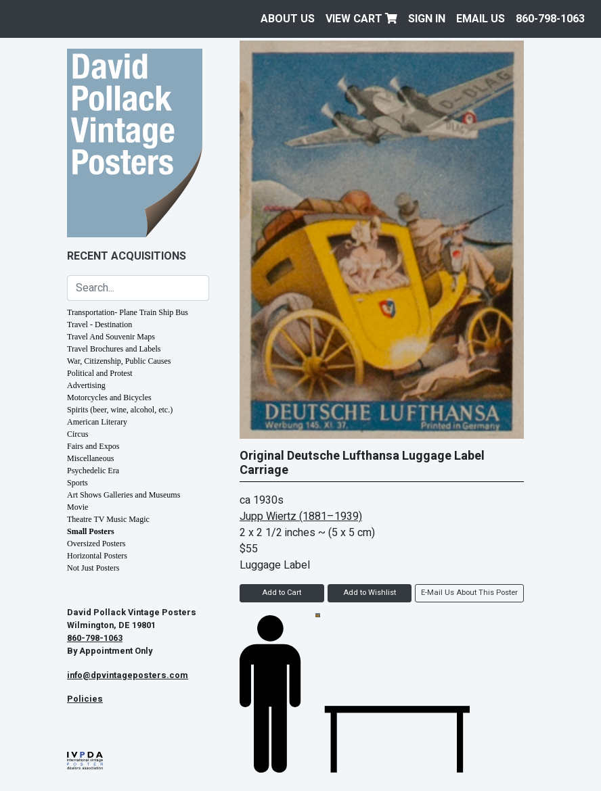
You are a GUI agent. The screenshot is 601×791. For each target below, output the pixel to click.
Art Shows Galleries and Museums (123, 495)
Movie (77, 507)
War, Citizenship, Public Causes (119, 361)
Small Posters (90, 531)
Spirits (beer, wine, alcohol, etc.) (120, 409)
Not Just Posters (93, 568)
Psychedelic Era (93, 470)
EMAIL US (480, 19)
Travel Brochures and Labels (114, 349)
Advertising (86, 385)
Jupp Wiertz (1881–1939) (301, 516)
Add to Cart (281, 592)
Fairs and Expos (93, 446)
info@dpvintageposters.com (127, 675)
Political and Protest (100, 373)
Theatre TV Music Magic (108, 519)
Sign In (426, 19)
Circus (77, 434)
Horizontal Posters (97, 555)
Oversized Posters (96, 543)
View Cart (361, 19)
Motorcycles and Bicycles (109, 397)
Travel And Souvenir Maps (111, 336)
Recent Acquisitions (126, 256)
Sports (77, 482)
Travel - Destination (99, 324)
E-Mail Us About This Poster (469, 592)
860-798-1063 (550, 19)
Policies (85, 699)
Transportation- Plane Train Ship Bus (127, 312)
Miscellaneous (90, 458)
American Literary (97, 422)
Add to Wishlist (369, 592)
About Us (288, 19)
